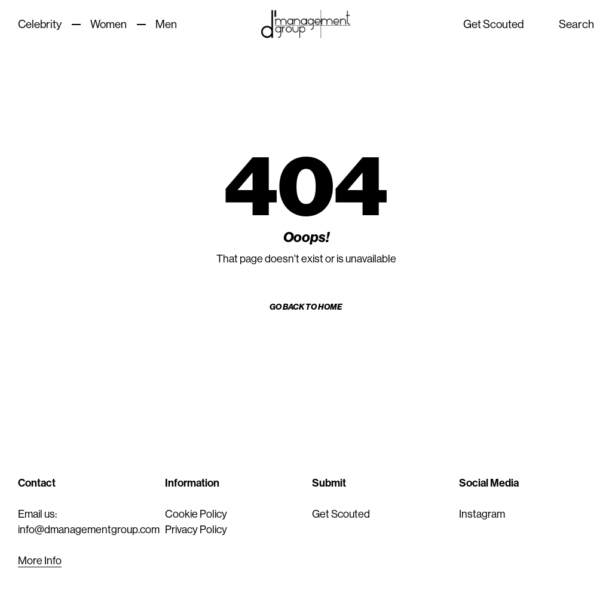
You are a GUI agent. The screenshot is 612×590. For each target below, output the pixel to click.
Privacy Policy (196, 530)
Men (166, 24)
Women (108, 24)
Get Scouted (493, 24)
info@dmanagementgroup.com (89, 530)
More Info (40, 561)
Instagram (482, 514)
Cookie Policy (196, 514)
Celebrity (40, 24)
